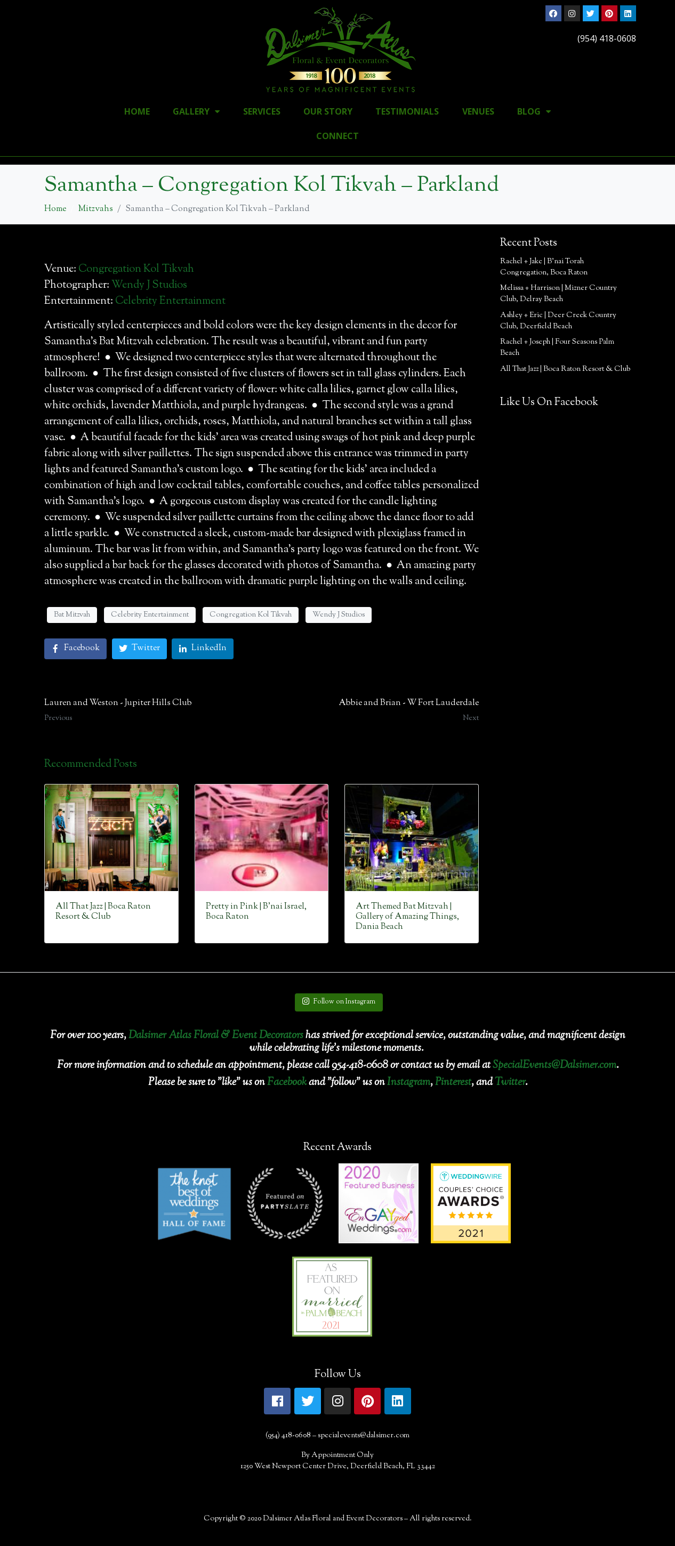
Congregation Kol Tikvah (136, 269)
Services (261, 111)
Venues (478, 111)
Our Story (327, 111)
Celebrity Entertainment (170, 301)
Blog (534, 111)
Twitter (510, 1082)
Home (137, 111)
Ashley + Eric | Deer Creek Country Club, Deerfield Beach (558, 321)
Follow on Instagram (338, 1002)
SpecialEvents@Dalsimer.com (554, 1065)
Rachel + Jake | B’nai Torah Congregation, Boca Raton (544, 267)
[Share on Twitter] (139, 648)
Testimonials (407, 111)
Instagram (408, 1082)
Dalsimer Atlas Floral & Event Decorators (215, 1035)
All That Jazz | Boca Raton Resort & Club (565, 369)
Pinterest (453, 1082)
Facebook (287, 1082)
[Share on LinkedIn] (203, 648)
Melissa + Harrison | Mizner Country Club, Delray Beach (558, 294)
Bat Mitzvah (72, 615)
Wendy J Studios (149, 285)
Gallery (196, 111)
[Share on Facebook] (75, 648)
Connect (337, 136)
